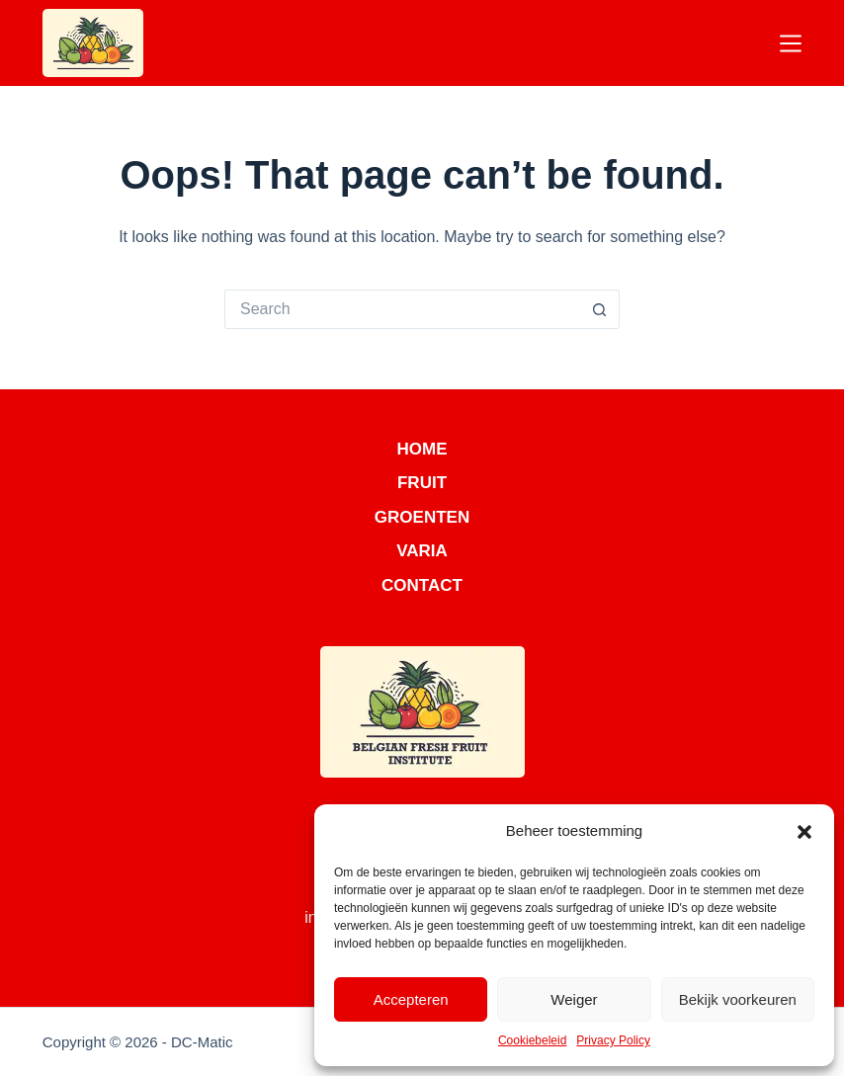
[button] (804, 832)
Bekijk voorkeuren (738, 999)
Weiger (573, 999)
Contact (422, 585)
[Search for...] (402, 309)
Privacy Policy (613, 1040)
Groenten (422, 517)
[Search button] (600, 309)
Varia (422, 550)
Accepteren (411, 999)
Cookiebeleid (532, 1040)
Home (422, 449)
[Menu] (791, 43)
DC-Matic (202, 1042)
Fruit (422, 482)
